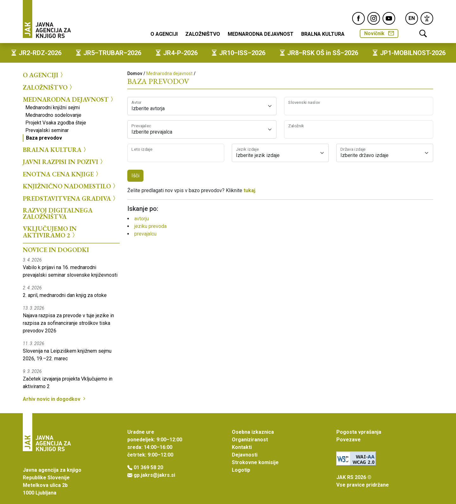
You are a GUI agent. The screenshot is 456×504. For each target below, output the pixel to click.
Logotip (241, 470)
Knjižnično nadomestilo (70, 186)
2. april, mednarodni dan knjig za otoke (65, 295)
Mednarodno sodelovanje (53, 115)
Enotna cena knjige (61, 174)
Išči (135, 176)
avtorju (141, 219)
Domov (134, 73)
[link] (427, 18)
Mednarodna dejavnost (261, 34)
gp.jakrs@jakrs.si (154, 475)
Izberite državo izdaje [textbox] (364, 155)
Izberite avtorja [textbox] (148, 108)
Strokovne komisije (255, 462)
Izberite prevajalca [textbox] (151, 132)
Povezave (348, 440)
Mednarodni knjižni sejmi (52, 107)
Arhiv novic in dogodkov (55, 399)
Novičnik (379, 33)
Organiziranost (250, 440)
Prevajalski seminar (47, 130)
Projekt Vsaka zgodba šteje (55, 123)
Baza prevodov (44, 138)
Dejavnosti (244, 455)
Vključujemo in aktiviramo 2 (50, 231)
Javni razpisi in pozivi (63, 162)
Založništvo (202, 34)
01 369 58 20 (148, 467)
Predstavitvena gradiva (70, 198)
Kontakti (242, 447)
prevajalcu (145, 234)
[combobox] (201, 106)
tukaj (249, 190)
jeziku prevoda (150, 226)
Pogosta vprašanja (358, 432)
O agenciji (164, 34)
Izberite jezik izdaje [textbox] (258, 155)
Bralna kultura (323, 34)
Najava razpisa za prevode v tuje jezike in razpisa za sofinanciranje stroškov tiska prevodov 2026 (68, 323)
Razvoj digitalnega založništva (57, 213)
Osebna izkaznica (253, 432)
